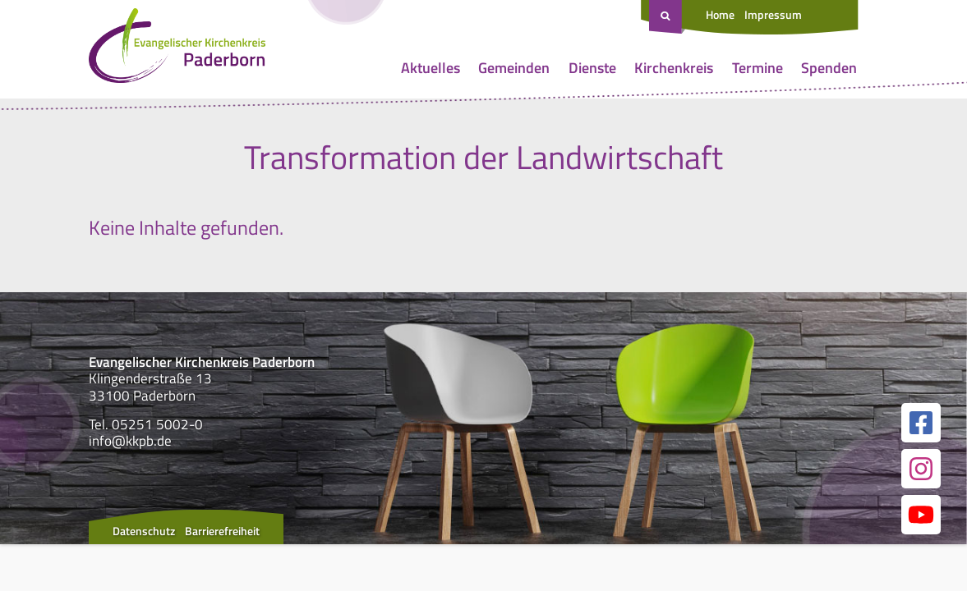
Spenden (829, 68)
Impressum (773, 14)
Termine (757, 68)
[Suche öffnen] (667, 17)
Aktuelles (430, 68)
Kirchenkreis (673, 68)
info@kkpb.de (130, 440)
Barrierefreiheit (222, 530)
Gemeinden (514, 68)
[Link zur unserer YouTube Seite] (921, 514)
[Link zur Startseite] (177, 49)
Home (720, 14)
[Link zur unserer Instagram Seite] (921, 468)
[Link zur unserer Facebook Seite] (921, 422)
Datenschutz (144, 530)
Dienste (592, 68)
